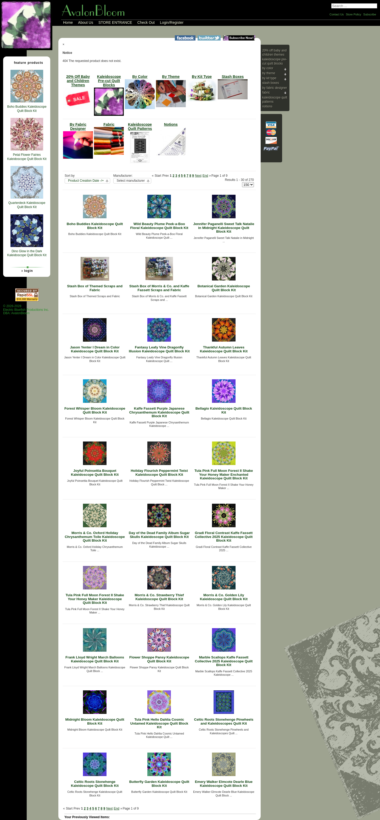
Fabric (266, 92)
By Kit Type (269, 78)
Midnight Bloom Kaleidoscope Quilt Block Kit (94, 721)
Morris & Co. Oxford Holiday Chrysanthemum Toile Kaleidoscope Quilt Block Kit (95, 536)
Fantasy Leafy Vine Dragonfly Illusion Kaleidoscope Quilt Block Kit (159, 349)
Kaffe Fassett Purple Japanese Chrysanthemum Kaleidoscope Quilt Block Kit (159, 412)
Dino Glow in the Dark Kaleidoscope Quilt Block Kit (26, 253)
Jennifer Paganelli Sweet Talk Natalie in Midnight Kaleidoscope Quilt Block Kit (223, 227)
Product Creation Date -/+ (86, 180)
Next (198, 175)
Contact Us (336, 14)
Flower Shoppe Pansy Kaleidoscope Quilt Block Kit (159, 659)
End (205, 175)
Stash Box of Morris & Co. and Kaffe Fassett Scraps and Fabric (159, 288)
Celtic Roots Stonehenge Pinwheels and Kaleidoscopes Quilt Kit (224, 721)
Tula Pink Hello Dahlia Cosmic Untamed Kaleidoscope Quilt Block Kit (159, 723)
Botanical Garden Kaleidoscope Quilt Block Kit (223, 288)
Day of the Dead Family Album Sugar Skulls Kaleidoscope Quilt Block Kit (159, 535)
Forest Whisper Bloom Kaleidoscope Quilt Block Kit (94, 410)
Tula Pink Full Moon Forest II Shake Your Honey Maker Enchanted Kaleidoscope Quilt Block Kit (223, 474)
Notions (267, 106)
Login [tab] (26, 271)
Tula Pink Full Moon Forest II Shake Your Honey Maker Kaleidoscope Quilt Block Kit (94, 599)
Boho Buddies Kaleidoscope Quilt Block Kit (95, 226)
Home (68, 22)
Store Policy (353, 14)
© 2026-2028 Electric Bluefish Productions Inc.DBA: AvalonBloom (26, 309)
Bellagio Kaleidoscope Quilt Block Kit (223, 410)
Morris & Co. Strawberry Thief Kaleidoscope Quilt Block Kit (159, 597)
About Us (85, 22)
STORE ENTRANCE (115, 22)
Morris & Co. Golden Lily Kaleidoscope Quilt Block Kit (224, 597)
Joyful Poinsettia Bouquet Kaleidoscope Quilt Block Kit (95, 473)
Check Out (146, 22)
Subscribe (369, 14)
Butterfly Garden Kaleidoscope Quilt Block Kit (159, 784)
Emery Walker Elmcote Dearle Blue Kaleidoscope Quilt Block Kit (224, 784)
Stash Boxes (270, 83)
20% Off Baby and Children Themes (274, 52)
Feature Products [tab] (26, 62)
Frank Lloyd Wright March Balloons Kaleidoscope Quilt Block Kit (94, 659)
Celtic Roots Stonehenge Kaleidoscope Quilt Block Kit (95, 784)
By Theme (268, 73)
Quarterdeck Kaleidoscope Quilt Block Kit (26, 205)
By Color (267, 68)
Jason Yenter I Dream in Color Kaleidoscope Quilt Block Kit (94, 349)
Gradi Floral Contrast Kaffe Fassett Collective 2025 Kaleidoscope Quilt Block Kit (224, 536)
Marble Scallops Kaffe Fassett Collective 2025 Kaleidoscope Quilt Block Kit (224, 661)
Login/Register (171, 22)
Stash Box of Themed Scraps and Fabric (94, 288)
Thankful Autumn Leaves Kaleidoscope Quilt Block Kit (224, 349)
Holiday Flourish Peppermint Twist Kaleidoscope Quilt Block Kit (159, 473)
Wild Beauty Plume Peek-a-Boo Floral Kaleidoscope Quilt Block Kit (159, 226)
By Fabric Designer (274, 88)
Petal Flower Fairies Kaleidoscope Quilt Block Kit (26, 157)
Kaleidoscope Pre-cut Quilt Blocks (274, 61)
